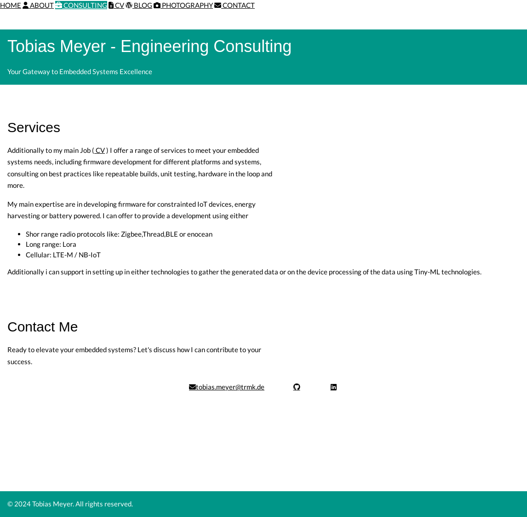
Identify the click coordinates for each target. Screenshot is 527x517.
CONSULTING (81, 5)
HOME (10, 5)
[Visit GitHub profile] (296, 387)
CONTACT (234, 5)
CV (116, 5)
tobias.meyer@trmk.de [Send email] (226, 387)
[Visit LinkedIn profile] (333, 387)
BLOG (139, 5)
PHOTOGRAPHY (183, 5)
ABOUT (38, 5)
